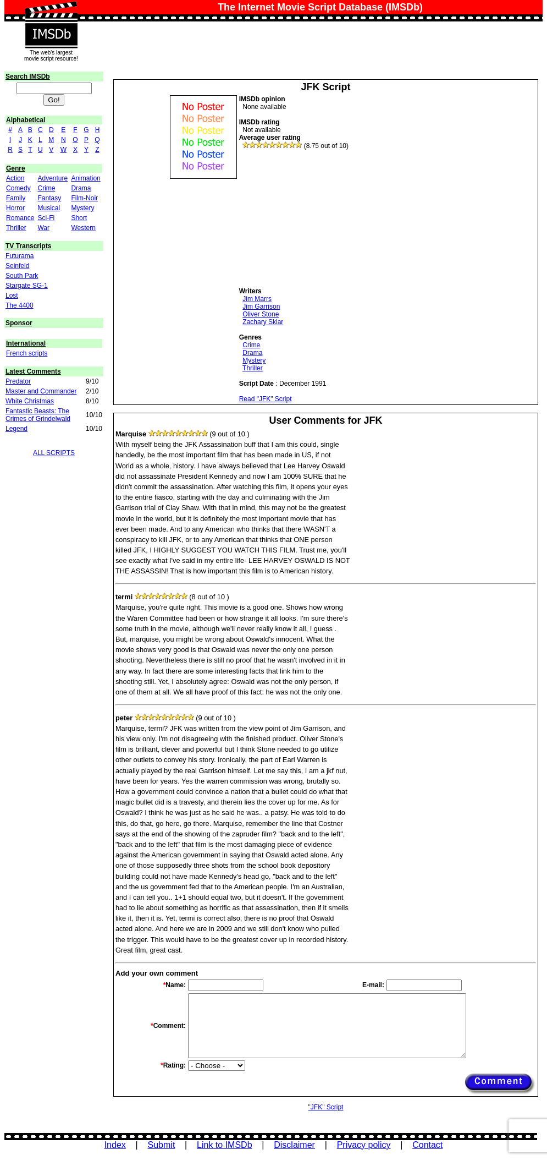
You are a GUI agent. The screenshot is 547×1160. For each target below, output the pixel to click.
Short (79, 218)
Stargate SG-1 (26, 285)
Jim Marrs (257, 299)
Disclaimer (294, 1145)
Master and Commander (40, 391)
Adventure (52, 178)
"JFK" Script (326, 1107)
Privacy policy (364, 1145)
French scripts (26, 353)
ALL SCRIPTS (54, 453)
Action (15, 178)
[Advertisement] (321, 218)
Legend (16, 429)
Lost (11, 295)
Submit (161, 1145)
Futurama (19, 256)
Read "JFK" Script (265, 399)
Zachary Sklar (262, 322)
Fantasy (49, 198)
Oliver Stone (260, 314)
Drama (81, 188)
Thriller (16, 228)
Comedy (18, 188)
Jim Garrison (261, 306)
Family (15, 198)
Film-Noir (84, 198)
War (43, 228)
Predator (18, 381)
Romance (20, 218)
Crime (46, 188)
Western (83, 228)
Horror (15, 208)
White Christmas (29, 401)
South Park (21, 276)
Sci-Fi (45, 218)
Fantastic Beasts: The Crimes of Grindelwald (37, 415)
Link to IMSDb (224, 1145)
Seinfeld (17, 266)
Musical (48, 208)
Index (115, 1145)
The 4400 (19, 305)
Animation (85, 178)
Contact (427, 1145)
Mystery (82, 208)
